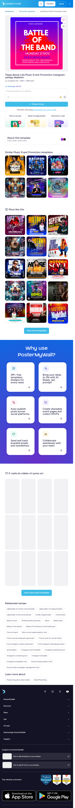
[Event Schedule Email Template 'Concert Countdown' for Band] (45, 532)
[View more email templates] (36, 593)
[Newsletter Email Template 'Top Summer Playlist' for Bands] (12, 532)
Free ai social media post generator (21, 638)
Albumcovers (12, 621)
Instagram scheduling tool (17, 656)
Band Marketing (40, 680)
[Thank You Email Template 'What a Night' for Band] (12, 568)
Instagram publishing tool (55, 650)
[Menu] (69, 3)
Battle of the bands (14, 626)
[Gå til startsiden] (10, 3)
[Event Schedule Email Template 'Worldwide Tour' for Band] (61, 568)
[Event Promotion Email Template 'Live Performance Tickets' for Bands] (45, 568)
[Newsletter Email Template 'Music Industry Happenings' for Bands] (28, 496)
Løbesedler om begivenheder (50, 609)
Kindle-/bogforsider (43, 615)
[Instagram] (52, 691)
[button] (63, 19)
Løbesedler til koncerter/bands (19, 615)
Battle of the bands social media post (40, 626)
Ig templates (12, 650)
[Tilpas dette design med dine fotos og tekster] (36, 43)
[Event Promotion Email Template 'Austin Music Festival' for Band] (28, 532)
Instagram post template (30, 650)
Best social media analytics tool (34, 632)
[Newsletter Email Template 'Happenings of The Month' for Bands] (61, 496)
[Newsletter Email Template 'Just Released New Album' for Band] (45, 496)
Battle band (58, 621)
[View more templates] (36, 331)
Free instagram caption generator (20, 644)
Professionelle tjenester (31, 621)
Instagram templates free (17, 661)
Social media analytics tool (41, 661)
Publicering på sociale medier (18, 680)
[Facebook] (45, 691)
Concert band (12, 632)
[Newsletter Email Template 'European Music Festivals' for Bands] (12, 496)
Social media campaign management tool (23, 667)
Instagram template (39, 656)
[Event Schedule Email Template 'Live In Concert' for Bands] (61, 532)
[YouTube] (67, 691)
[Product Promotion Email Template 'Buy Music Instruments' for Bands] (28, 568)
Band (47, 621)
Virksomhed (60, 615)
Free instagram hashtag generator (51, 644)
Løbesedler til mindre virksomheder (21, 609)
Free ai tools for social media (50, 638)
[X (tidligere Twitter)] (60, 691)
